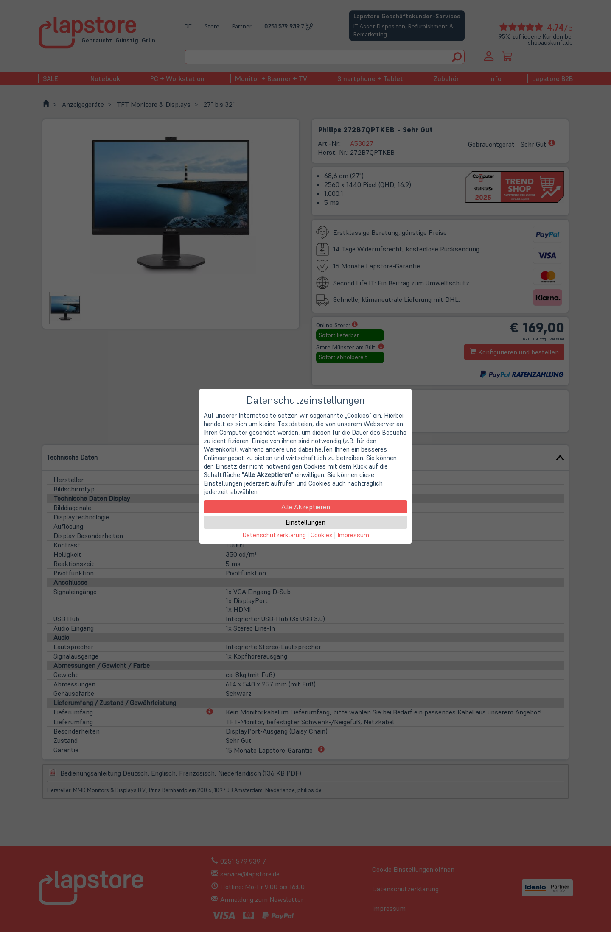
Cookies (322, 535)
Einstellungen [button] (305, 522)
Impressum (353, 535)
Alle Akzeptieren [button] (305, 506)
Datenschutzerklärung (274, 535)
